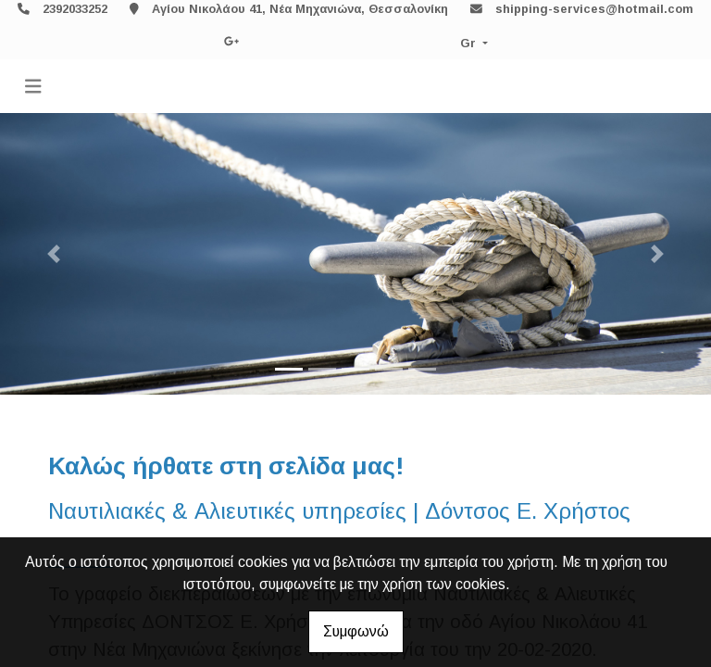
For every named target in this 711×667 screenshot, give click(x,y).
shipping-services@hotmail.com (594, 9)
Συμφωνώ (356, 631)
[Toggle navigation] (33, 86)
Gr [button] (470, 43)
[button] (53, 254)
